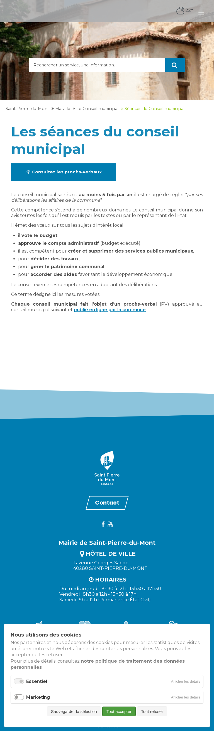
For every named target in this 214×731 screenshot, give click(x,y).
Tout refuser (152, 711)
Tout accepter (119, 711)
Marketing (38, 697)
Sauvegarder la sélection (74, 711)
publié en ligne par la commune (110, 309)
